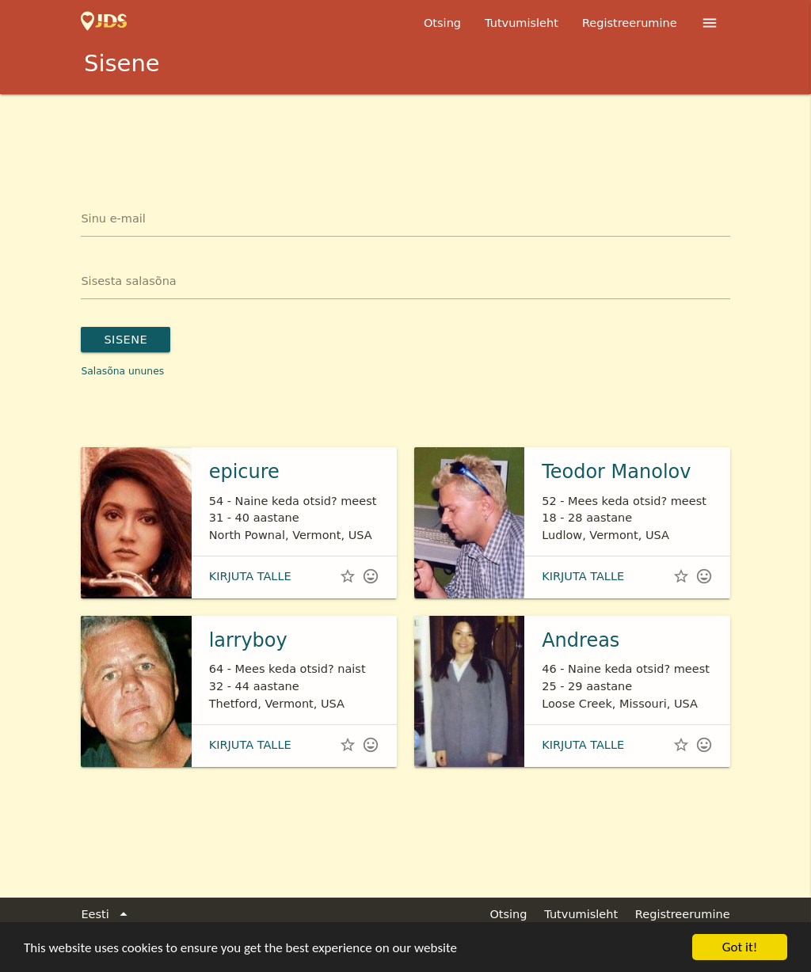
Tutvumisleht (521, 23)
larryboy (248, 640)
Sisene (125, 339)
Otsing (442, 23)
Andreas (580, 640)
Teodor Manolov (616, 472)
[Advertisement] (405, 137)
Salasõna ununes (122, 371)
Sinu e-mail (113, 218)
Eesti (106, 915)
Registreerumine (629, 23)
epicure (244, 472)
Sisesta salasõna (128, 281)
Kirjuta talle (250, 576)
